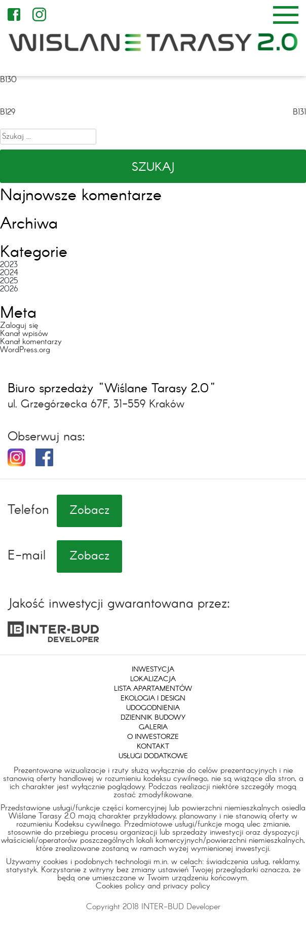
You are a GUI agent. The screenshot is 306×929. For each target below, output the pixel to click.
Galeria (153, 727)
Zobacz (89, 510)
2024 (9, 273)
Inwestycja (153, 669)
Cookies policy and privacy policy (153, 886)
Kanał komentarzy (31, 342)
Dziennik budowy (153, 718)
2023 (9, 265)
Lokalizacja (153, 679)
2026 (9, 289)
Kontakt (153, 746)
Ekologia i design (153, 698)
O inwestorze (153, 737)
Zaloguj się (19, 325)
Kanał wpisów (24, 334)
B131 (299, 112)
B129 (7, 112)
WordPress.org (25, 350)
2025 (9, 281)
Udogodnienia (153, 708)
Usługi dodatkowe (153, 756)
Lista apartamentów (153, 689)
